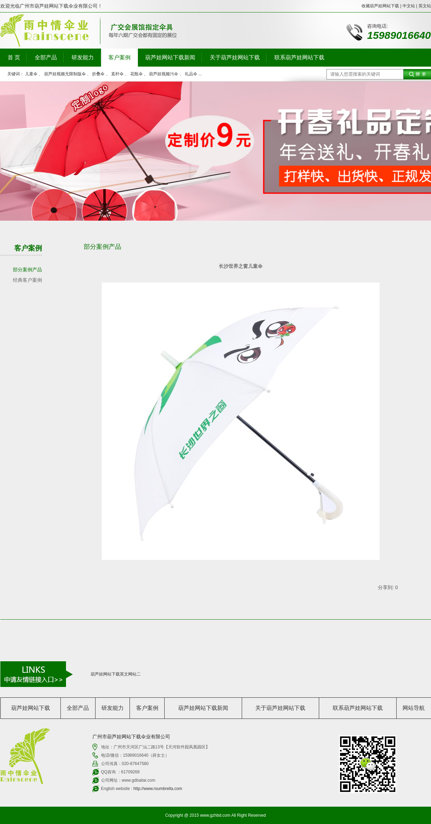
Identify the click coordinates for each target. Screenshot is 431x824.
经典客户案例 (27, 280)
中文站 (409, 5)
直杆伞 (117, 73)
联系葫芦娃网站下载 (299, 57)
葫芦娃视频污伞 (163, 73)
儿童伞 (31, 73)
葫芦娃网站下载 (30, 708)
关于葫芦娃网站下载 (235, 57)
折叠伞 (98, 73)
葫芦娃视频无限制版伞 (65, 73)
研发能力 (83, 57)
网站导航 (414, 708)
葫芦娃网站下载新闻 (170, 57)
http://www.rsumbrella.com (157, 788)
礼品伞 (191, 73)
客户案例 (119, 57)
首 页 (14, 57)
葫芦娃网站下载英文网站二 (116, 674)
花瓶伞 (136, 73)
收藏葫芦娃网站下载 (380, 5)
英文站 (424, 5)
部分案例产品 (27, 269)
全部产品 (46, 57)
